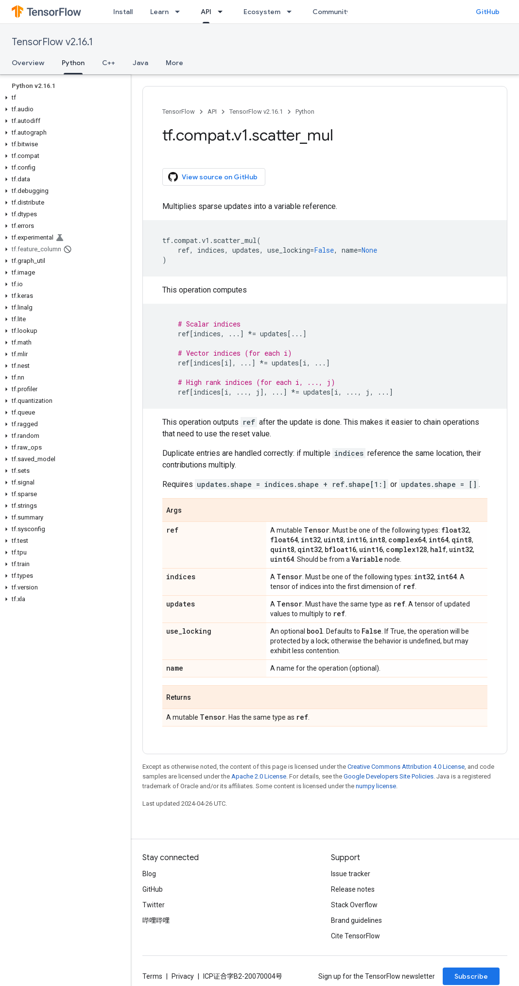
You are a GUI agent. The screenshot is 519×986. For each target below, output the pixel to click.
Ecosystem (261, 11)
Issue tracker (350, 874)
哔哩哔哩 (156, 920)
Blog (149, 874)
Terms (152, 976)
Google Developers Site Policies (388, 776)
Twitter (153, 905)
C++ (108, 62)
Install (123, 11)
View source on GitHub (213, 177)
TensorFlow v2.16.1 (52, 42)
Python (304, 111)
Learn (159, 11)
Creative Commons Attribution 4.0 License (406, 766)
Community (331, 11)
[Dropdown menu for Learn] (180, 11)
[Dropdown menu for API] (223, 11)
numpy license (376, 786)
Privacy (183, 976)
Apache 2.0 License (258, 776)
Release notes (353, 889)
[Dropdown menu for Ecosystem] (292, 11)
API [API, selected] (206, 11)
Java (140, 62)
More (174, 62)
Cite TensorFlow (355, 936)
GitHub (488, 11)
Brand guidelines (356, 920)
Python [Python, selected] (73, 62)
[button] (63, 98)
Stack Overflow (354, 905)
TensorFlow (178, 111)
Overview (28, 62)
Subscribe (471, 976)
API (212, 111)
